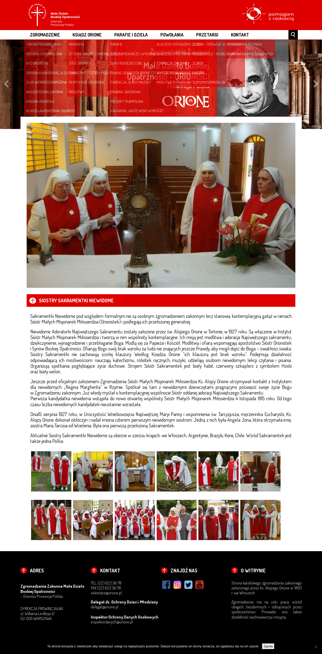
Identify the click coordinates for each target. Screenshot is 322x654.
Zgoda (268, 646)
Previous (6, 84)
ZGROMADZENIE (45, 34)
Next (316, 84)
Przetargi (207, 34)
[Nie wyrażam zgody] (315, 646)
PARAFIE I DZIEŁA (131, 34)
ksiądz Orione (87, 34)
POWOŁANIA (172, 34)
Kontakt (240, 34)
